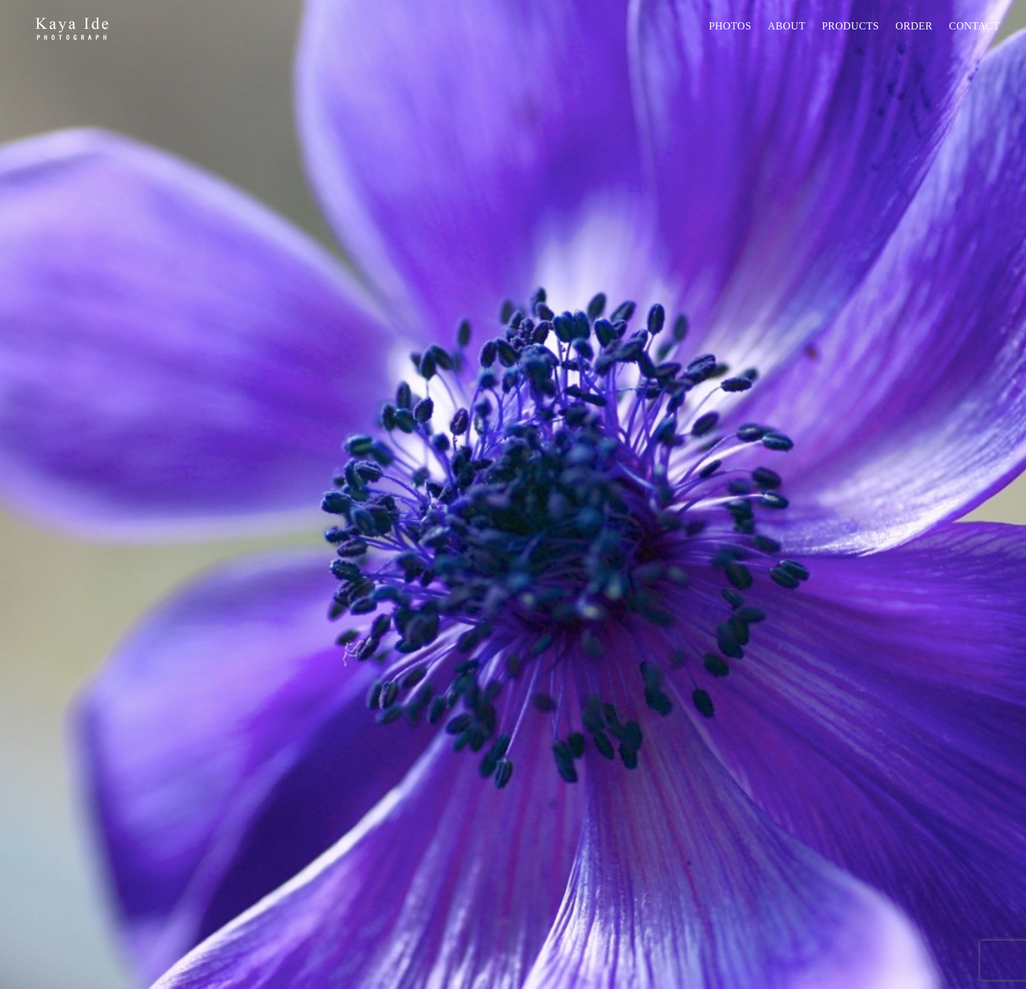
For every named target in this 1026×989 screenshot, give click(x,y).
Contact (974, 25)
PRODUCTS (850, 25)
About (786, 25)
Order (913, 25)
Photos (730, 25)
